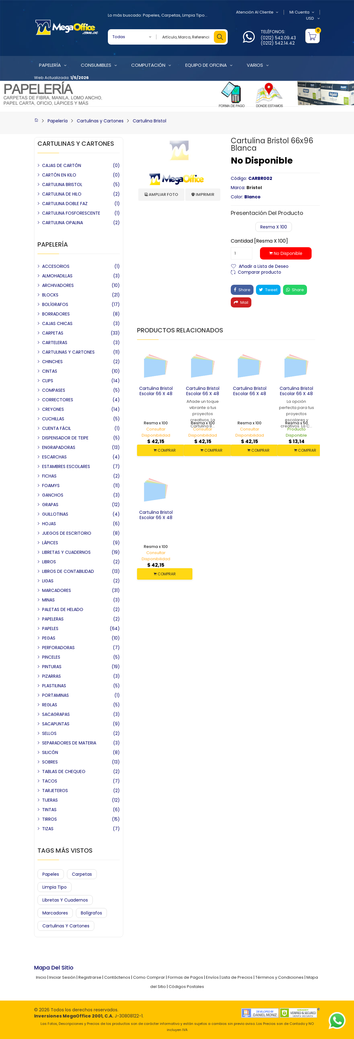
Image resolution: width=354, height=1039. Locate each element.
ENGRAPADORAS (58, 447)
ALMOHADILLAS (57, 276)
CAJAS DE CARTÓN (61, 165)
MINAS (48, 600)
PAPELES (50, 628)
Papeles (151, 15)
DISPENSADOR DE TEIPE (65, 438)
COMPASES (53, 390)
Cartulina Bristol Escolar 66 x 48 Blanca (296, 393)
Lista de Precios (237, 977)
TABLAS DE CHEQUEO (63, 771)
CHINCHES (52, 362)
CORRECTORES (57, 400)
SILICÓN (50, 752)
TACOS (49, 781)
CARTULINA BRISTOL (62, 184)
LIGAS (47, 581)
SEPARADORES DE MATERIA (69, 743)
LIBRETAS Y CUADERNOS (66, 552)
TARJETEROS (55, 790)
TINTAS (49, 810)
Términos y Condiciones (279, 977)
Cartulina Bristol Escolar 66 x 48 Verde (249, 393)
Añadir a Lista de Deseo (264, 265)
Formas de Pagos (185, 977)
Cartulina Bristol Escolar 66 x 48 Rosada (202, 393)
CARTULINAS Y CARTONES (68, 352)
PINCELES (51, 657)
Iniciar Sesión (62, 977)
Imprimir (202, 194)
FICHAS (49, 476)
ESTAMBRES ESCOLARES (66, 466)
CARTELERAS (54, 342)
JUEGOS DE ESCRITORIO (66, 533)
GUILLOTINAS (55, 514)
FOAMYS (51, 485)
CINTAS (49, 371)
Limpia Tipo (193, 15)
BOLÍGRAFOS (55, 304)
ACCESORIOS (55, 266)
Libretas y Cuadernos (65, 900)
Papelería (58, 121)
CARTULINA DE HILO (61, 194)
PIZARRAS (51, 676)
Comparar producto (259, 271)
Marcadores (55, 913)
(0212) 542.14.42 (278, 43)
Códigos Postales (186, 986)
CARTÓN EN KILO (59, 175)
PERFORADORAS (58, 647)
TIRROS (49, 819)
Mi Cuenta (301, 12)
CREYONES (53, 409)
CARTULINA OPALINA (62, 223)
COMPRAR (165, 450)
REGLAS (49, 705)
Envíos (212, 977)
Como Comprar (149, 977)
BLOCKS (50, 295)
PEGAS (48, 638)
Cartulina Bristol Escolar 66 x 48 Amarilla (156, 393)
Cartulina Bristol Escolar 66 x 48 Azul (156, 517)
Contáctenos (117, 977)
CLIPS (47, 381)
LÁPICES (50, 543)
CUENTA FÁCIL (56, 428)
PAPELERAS (53, 619)
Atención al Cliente (257, 12)
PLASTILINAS (54, 686)
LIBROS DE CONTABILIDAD (68, 571)
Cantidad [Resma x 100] (259, 241)
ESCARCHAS (54, 457)
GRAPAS (50, 505)
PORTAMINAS (55, 695)
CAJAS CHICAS (57, 323)
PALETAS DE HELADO (62, 609)
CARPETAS (52, 333)
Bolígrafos (91, 913)
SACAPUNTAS (55, 724)
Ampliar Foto (161, 194)
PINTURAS (51, 667)
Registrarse (89, 977)
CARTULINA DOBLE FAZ (65, 203)
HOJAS (49, 524)
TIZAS (47, 829)
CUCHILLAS (53, 419)
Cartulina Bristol (149, 121)
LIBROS (49, 562)
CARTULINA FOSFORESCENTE (71, 213)
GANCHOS (52, 495)
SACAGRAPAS (56, 714)
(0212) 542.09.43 (278, 38)
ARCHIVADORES (58, 285)
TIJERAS (50, 800)
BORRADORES (56, 314)
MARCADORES (56, 590)
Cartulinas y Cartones (100, 121)
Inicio (41, 977)
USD (313, 18)
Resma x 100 (273, 227)
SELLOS (49, 733)
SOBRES (50, 762)
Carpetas (170, 15)
